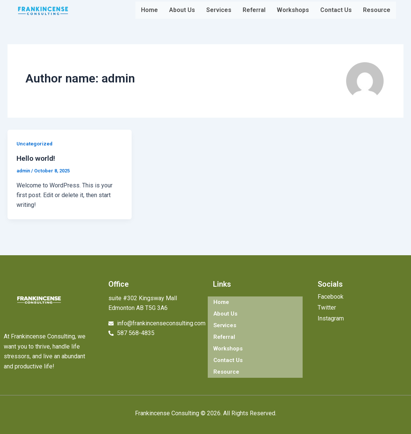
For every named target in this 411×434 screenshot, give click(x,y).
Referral (254, 9)
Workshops (293, 9)
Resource (376, 9)
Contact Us (336, 9)
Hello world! (36, 158)
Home (149, 9)
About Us (182, 9)
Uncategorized (35, 144)
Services (218, 9)
